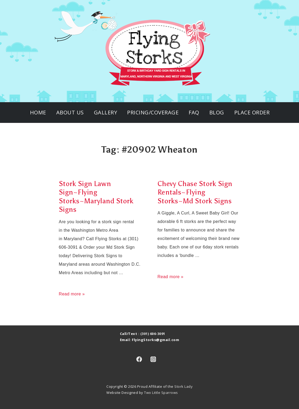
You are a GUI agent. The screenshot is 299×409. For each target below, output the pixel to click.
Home (38, 112)
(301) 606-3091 (152, 333)
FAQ (194, 112)
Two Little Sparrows (161, 392)
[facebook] (139, 359)
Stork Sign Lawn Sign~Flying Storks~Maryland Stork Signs (96, 196)
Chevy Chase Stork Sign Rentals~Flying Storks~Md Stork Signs (195, 192)
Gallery (105, 112)
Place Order (252, 112)
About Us (70, 112)
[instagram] (153, 359)
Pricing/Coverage (153, 112)
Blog (216, 112)
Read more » (72, 294)
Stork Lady (183, 386)
